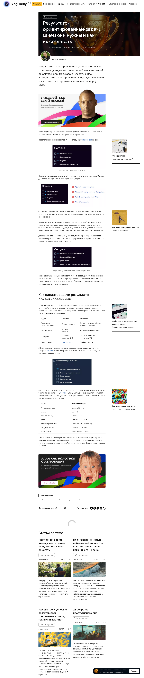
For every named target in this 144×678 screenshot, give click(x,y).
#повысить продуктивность (72, 47)
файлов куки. (118, 672)
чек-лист (49, 351)
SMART (63, 393)
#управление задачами (53, 47)
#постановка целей (89, 47)
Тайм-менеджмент (46, 495)
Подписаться (20, 111)
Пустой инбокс (67, 342)
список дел (87, 140)
